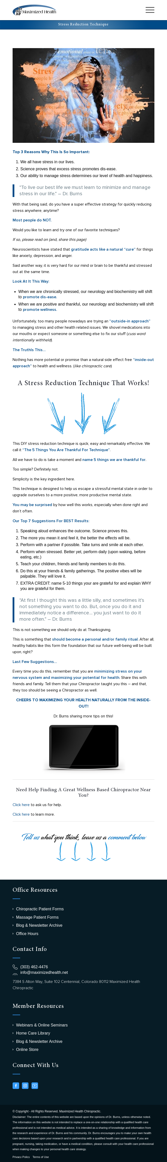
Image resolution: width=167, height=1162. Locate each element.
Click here (21, 804)
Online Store (27, 1049)
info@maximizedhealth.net (44, 972)
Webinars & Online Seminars (42, 1025)
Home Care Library (33, 1033)
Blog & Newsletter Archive (39, 925)
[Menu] (147, 10)
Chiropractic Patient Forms (40, 909)
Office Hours (27, 934)
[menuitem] (147, 10)
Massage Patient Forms (37, 917)
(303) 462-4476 (34, 967)
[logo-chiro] (69, 10)
